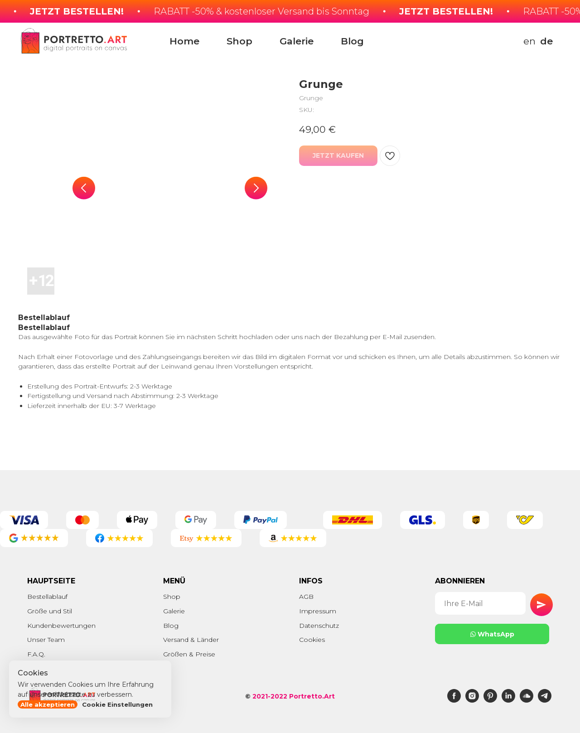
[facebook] (454, 700)
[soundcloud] (526, 700)
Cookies (312, 640)
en (529, 41)
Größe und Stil (49, 611)
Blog (352, 41)
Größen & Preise (189, 654)
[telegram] (544, 700)
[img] (413, 41)
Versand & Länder (191, 640)
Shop (239, 41)
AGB (306, 596)
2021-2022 (269, 696)
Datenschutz (319, 625)
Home (184, 41)
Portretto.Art (312, 696)
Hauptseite (51, 581)
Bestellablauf (47, 596)
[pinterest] (490, 700)
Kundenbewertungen (61, 625)
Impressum (317, 611)
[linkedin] (508, 700)
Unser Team (46, 640)
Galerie (297, 41)
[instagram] (472, 700)
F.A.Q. (36, 654)
